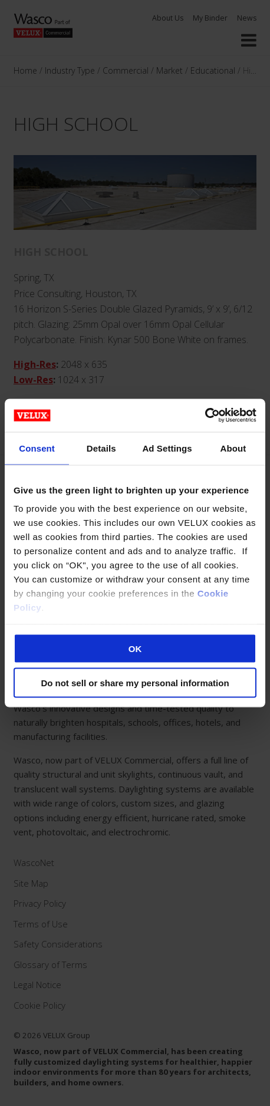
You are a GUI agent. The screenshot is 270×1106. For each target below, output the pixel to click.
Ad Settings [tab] (167, 448)
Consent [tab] (37, 448)
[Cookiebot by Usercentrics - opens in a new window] (204, 415)
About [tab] (233, 448)
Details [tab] (101, 448)
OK (135, 648)
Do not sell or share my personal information (135, 683)
